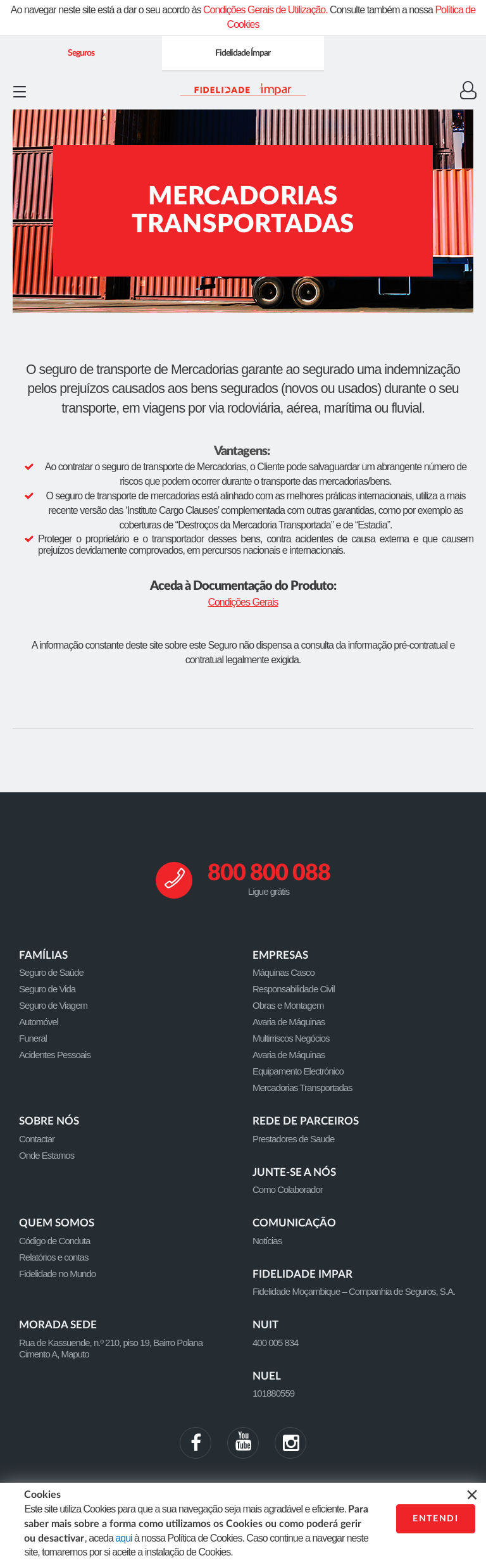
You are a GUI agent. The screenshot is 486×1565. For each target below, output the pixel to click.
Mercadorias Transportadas (302, 1087)
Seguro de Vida (47, 988)
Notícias (267, 1240)
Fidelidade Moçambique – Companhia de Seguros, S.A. (353, 1291)
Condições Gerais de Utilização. (265, 9)
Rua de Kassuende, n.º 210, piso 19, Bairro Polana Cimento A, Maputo (110, 1348)
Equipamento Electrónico (298, 1071)
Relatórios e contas (53, 1257)
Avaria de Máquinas (288, 1021)
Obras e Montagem (287, 1005)
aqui (123, 1538)
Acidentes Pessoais (54, 1054)
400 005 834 (275, 1342)
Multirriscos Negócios (291, 1038)
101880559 (273, 1393)
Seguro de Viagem (53, 1005)
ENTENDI (436, 1518)
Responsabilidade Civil (293, 988)
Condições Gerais (243, 602)
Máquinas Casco (283, 972)
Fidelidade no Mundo (57, 1273)
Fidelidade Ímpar (242, 53)
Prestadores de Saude (293, 1138)
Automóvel (38, 1021)
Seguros (81, 53)
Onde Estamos (46, 1155)
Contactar (36, 1138)
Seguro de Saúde (51, 972)
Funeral (33, 1038)
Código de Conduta (54, 1240)
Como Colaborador (287, 1189)
